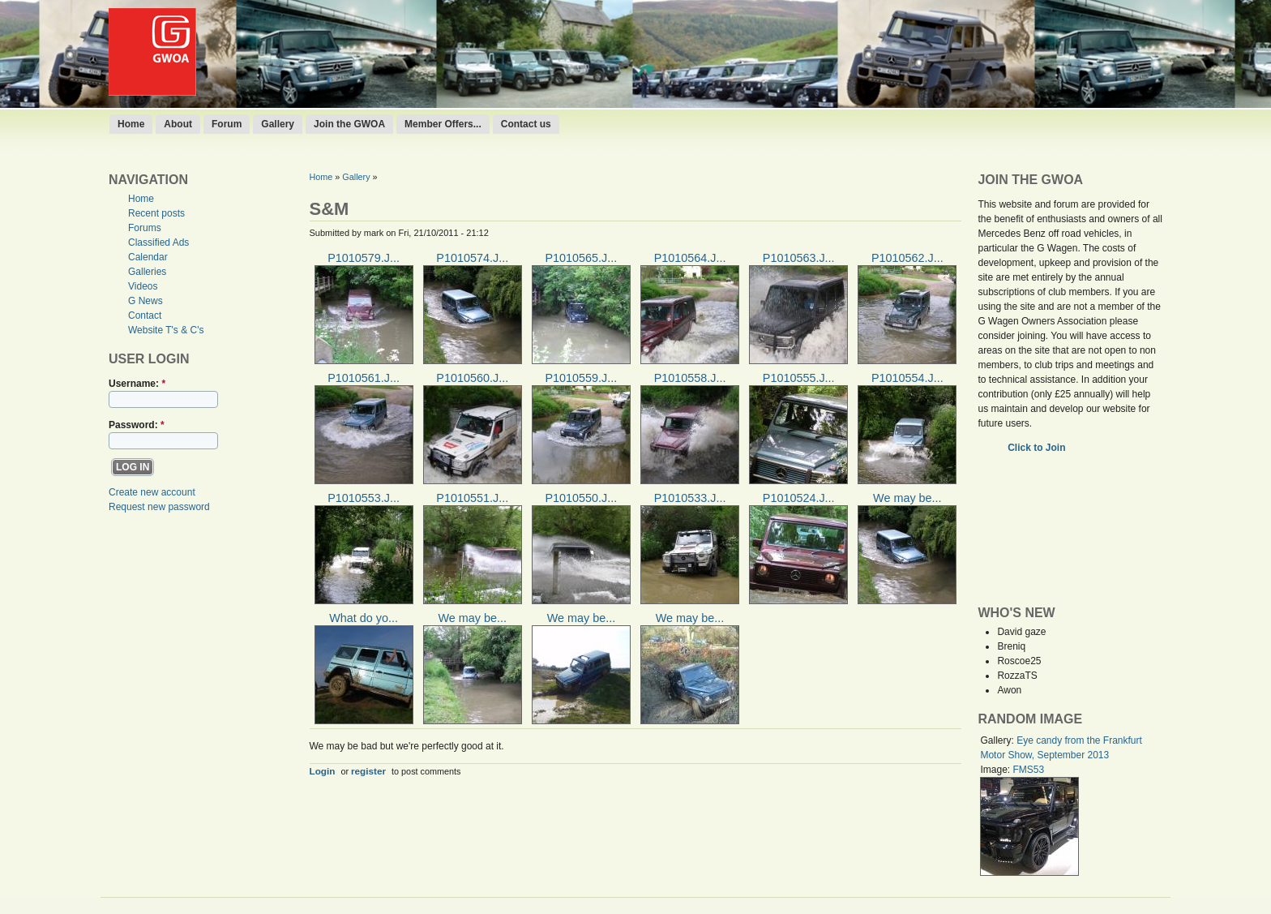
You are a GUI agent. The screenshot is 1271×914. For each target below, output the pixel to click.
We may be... (907, 497)
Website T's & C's (166, 330)
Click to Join (1038, 447)
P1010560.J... (472, 377)
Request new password (159, 507)
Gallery (277, 124)
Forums (144, 228)
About (178, 124)
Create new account (152, 492)
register (368, 771)
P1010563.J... (799, 257)
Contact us (526, 124)
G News (145, 301)
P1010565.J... (581, 257)
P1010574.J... (472, 257)
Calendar (148, 257)
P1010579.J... (363, 257)
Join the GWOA (349, 124)
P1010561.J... (363, 377)
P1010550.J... (581, 497)
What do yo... (363, 617)
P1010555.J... (799, 377)
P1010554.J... (907, 377)
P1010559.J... (581, 377)
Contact (144, 315)
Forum (227, 124)
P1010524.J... (799, 497)
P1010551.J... (472, 497)
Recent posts (156, 213)
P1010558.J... (690, 377)
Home (131, 124)
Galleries (147, 271)
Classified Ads (158, 242)
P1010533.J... (690, 497)
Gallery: (998, 740)
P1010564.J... (690, 257)
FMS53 (1028, 769)
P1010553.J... (363, 497)
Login (323, 771)
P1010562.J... (907, 257)
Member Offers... (442, 124)
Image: (996, 769)
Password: (137, 425)
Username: (137, 383)
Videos (142, 286)
